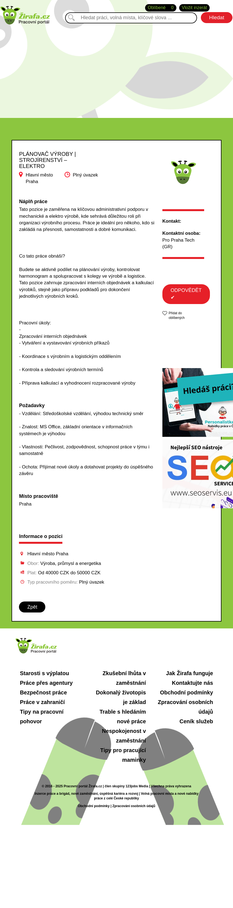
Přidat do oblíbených (177, 315)
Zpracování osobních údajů (133, 806)
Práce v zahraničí (42, 702)
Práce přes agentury (46, 683)
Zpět (32, 607)
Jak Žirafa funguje (189, 673)
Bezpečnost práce (43, 692)
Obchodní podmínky (186, 692)
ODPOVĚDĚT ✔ (186, 294)
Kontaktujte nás (192, 683)
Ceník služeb (196, 721)
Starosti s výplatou (44, 673)
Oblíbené (161, 8)
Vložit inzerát (194, 7)
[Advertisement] (116, 65)
